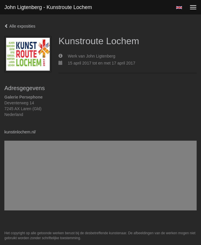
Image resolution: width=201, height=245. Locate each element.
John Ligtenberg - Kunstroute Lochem (48, 7)
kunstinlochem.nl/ (20, 132)
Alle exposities (19, 26)
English (179, 7)
